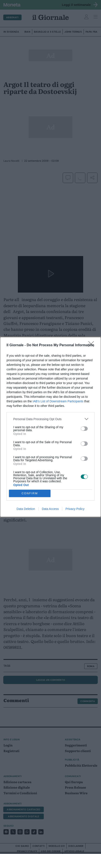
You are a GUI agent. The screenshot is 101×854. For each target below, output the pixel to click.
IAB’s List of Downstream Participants (58, 401)
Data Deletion (26, 509)
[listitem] (50, 419)
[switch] (84, 428)
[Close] (92, 345)
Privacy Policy (75, 509)
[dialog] (50, 427)
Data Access (50, 509)
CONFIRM (30, 493)
